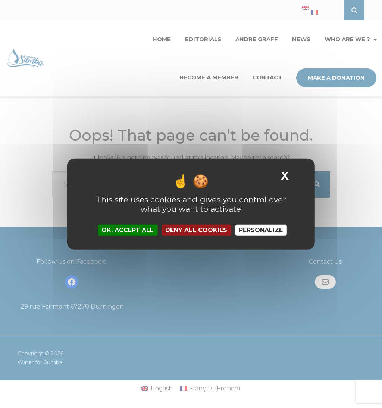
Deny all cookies (196, 230)
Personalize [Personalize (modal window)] (261, 230)
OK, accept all (127, 230)
